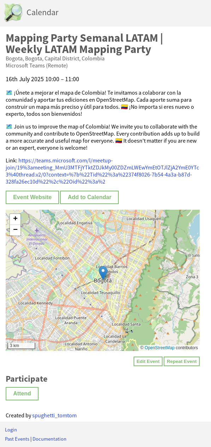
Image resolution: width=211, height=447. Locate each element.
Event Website (32, 197)
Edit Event (147, 361)
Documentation (49, 439)
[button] (103, 273)
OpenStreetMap (160, 347)
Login (11, 430)
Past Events (17, 439)
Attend (22, 394)
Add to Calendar (90, 197)
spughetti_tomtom (54, 415)
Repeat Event (182, 361)
